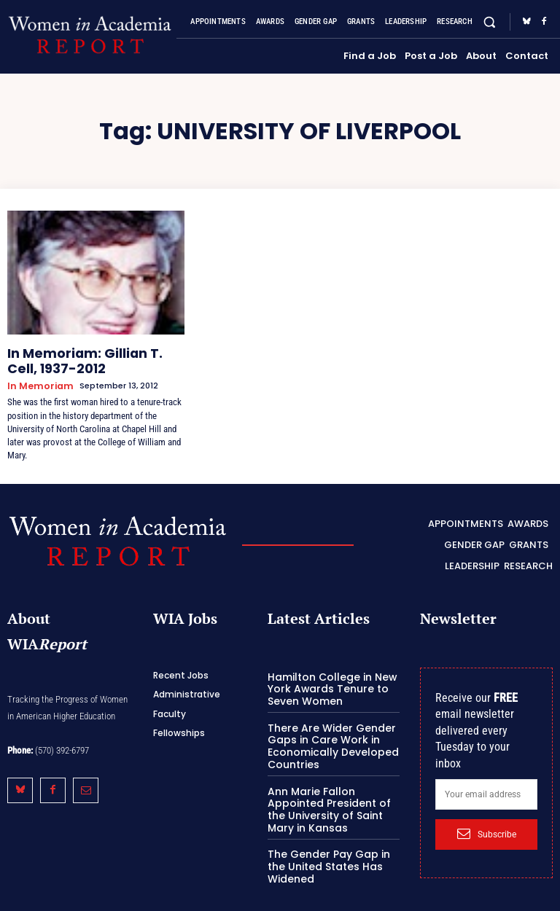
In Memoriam (36, 380)
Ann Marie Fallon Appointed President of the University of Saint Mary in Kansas (332, 791)
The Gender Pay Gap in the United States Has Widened (333, 840)
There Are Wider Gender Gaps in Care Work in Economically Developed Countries (327, 732)
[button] (489, 22)
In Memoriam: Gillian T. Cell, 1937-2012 (83, 357)
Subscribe (486, 822)
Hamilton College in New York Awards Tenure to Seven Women (327, 677)
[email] (486, 783)
